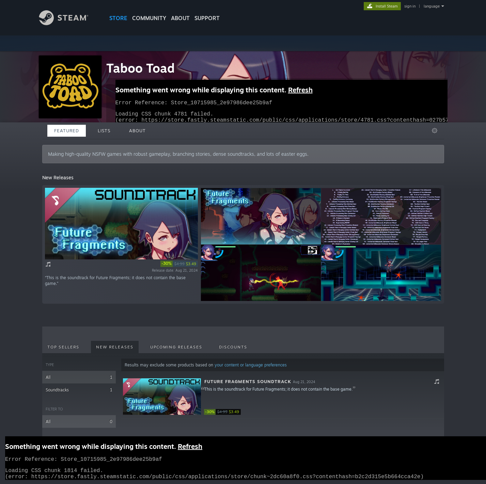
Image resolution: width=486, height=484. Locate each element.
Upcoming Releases (176, 347)
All (79, 377)
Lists (104, 130)
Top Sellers (63, 347)
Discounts (233, 347)
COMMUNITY (149, 18)
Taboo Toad (140, 68)
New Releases (115, 347)
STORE (118, 18)
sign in (410, 6)
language (432, 6)
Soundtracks (79, 390)
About (180, 18)
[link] (179, 264)
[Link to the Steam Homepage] (69, 23)
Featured (66, 130)
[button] (282, 397)
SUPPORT (207, 18)
